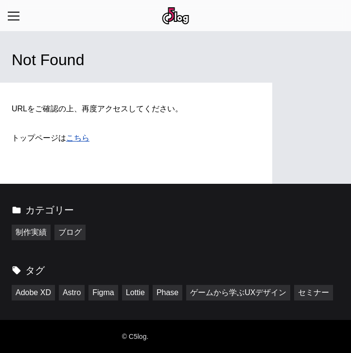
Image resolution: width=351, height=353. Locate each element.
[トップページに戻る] (175, 16)
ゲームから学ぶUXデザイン (238, 292)
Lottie (135, 292)
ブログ (70, 232)
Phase (167, 292)
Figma (103, 292)
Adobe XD (33, 292)
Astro (72, 292)
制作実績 (31, 232)
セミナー (313, 292)
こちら (77, 138)
